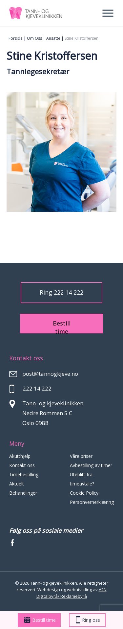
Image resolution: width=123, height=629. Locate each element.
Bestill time (40, 620)
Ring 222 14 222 (61, 292)
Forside (16, 38)
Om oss (34, 38)
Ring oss (88, 620)
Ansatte (53, 38)
